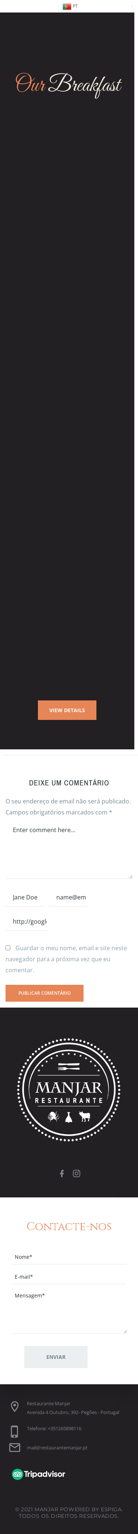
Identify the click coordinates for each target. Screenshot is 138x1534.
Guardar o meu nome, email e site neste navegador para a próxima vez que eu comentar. (66, 959)
